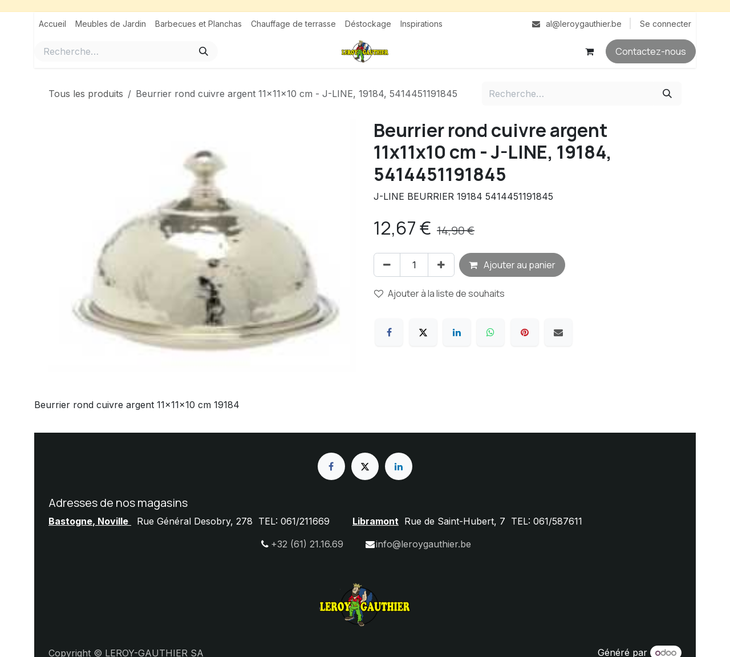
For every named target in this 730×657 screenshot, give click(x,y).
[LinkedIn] (457, 332)
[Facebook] (389, 332)
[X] (423, 332)
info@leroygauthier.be (423, 544)
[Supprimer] (387, 265)
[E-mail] (558, 332)
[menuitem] (52, 23)
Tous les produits (85, 93)
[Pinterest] (524, 332)
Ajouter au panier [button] (512, 265)
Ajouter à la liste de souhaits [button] (439, 293)
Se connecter (665, 24)
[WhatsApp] (490, 332)
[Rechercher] (203, 51)
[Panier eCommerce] (589, 51)
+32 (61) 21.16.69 (307, 544)
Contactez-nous (650, 51)
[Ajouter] (441, 265)
